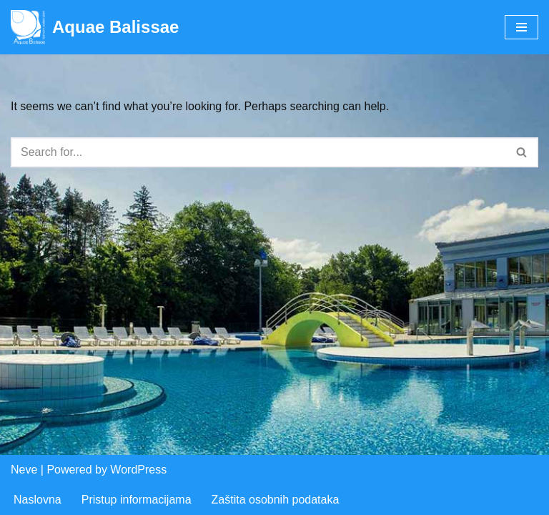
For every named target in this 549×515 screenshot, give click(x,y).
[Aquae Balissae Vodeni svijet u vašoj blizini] (95, 27)
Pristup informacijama (136, 500)
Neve (24, 470)
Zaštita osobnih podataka (276, 500)
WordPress (138, 470)
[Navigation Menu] (521, 27)
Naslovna (37, 500)
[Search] (258, 152)
